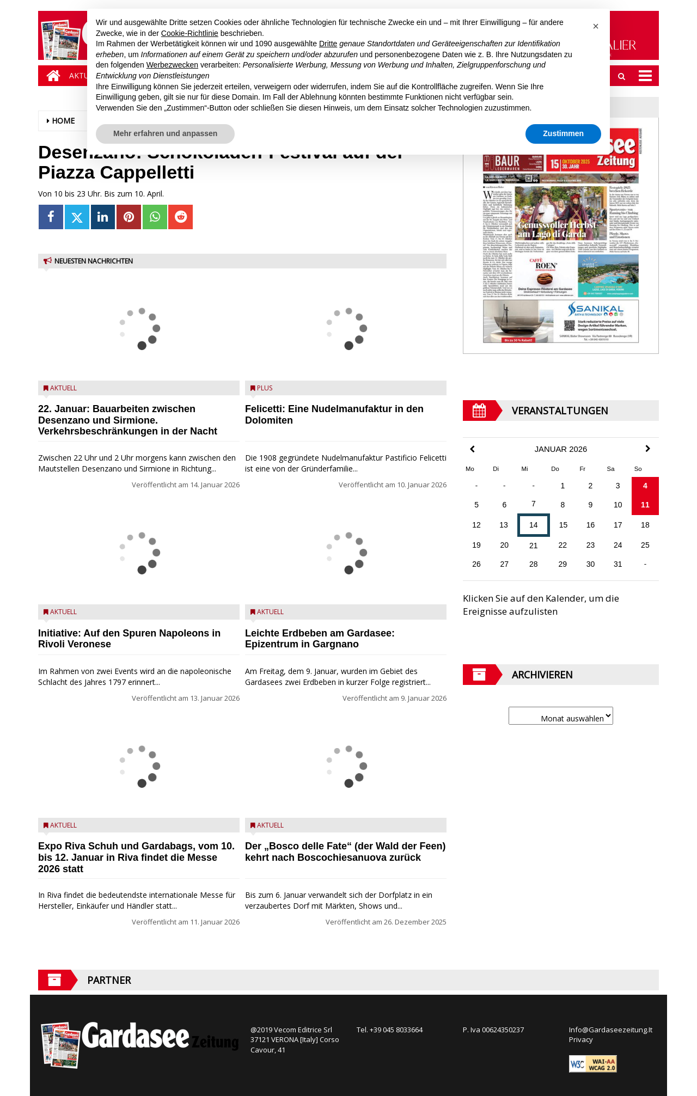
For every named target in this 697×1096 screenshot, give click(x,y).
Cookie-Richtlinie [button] (189, 33)
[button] (595, 26)
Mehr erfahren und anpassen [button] (165, 133)
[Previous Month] (472, 449)
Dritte (328, 43)
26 (476, 564)
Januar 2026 (561, 449)
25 (645, 545)
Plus (264, 388)
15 (563, 525)
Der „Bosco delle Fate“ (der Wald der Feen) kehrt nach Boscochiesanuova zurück (345, 852)
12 (476, 525)
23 (590, 545)
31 (618, 564)
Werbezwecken (172, 64)
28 (533, 564)
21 (533, 545)
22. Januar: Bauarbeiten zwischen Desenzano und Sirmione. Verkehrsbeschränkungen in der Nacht (127, 420)
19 (476, 545)
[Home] (50, 75)
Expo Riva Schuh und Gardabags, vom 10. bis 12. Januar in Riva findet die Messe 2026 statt (136, 857)
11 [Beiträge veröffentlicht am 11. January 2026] (645, 504)
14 (533, 525)
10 (618, 504)
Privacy (581, 1039)
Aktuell (63, 388)
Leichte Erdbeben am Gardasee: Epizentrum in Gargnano (320, 639)
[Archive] (561, 716)
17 (618, 525)
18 (645, 525)
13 (503, 525)
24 (618, 545)
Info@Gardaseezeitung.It (610, 1029)
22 (563, 545)
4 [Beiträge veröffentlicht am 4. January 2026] (645, 485)
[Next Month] (648, 449)
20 (504, 545)
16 (590, 525)
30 (590, 564)
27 (504, 564)
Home (63, 120)
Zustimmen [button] (563, 133)
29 (563, 564)
